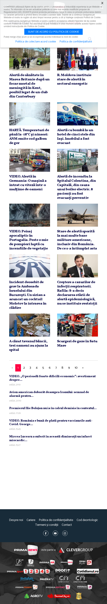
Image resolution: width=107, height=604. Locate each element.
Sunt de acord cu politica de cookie (53, 31)
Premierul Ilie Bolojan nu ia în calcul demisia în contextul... (53, 408)
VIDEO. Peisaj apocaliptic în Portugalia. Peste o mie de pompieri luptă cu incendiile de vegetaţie (28, 240)
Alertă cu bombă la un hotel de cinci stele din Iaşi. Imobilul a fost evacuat (76, 137)
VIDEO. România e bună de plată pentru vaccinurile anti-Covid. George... (50, 422)
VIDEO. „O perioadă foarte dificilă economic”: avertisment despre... (52, 378)
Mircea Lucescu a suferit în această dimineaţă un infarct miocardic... (50, 438)
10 (76, 367)
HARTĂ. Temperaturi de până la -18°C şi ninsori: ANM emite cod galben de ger (29, 137)
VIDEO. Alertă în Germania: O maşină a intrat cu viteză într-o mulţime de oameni (28, 183)
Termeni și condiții (46, 525)
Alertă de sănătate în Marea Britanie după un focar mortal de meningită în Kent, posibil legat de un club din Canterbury (29, 86)
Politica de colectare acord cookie (35, 42)
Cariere (31, 520)
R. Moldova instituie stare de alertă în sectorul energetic (74, 79)
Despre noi (16, 520)
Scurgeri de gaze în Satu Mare (77, 343)
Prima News (26, 550)
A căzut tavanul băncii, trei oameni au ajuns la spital (28, 345)
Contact (67, 525)
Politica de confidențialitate (56, 520)
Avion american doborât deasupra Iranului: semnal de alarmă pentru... (49, 394)
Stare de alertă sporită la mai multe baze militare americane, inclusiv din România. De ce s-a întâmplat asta (77, 240)
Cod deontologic (87, 520)
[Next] (83, 367)
